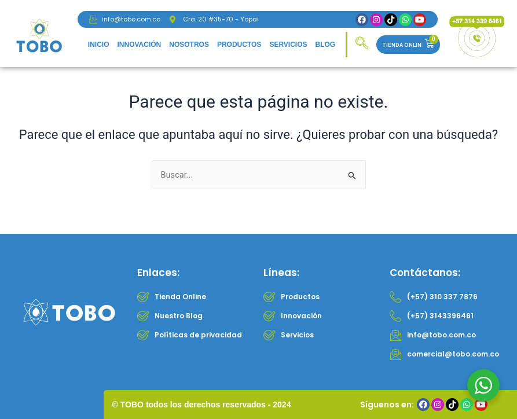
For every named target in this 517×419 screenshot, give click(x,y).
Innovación (139, 45)
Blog (326, 45)
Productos (239, 45)
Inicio (98, 45)
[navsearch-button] (361, 44)
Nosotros (189, 45)
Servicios (288, 45)
